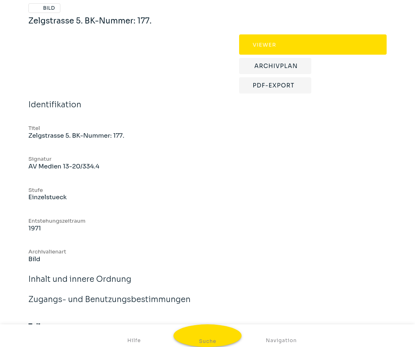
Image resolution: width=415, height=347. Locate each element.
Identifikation (54, 110)
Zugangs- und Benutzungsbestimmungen (109, 305)
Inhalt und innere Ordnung (79, 285)
